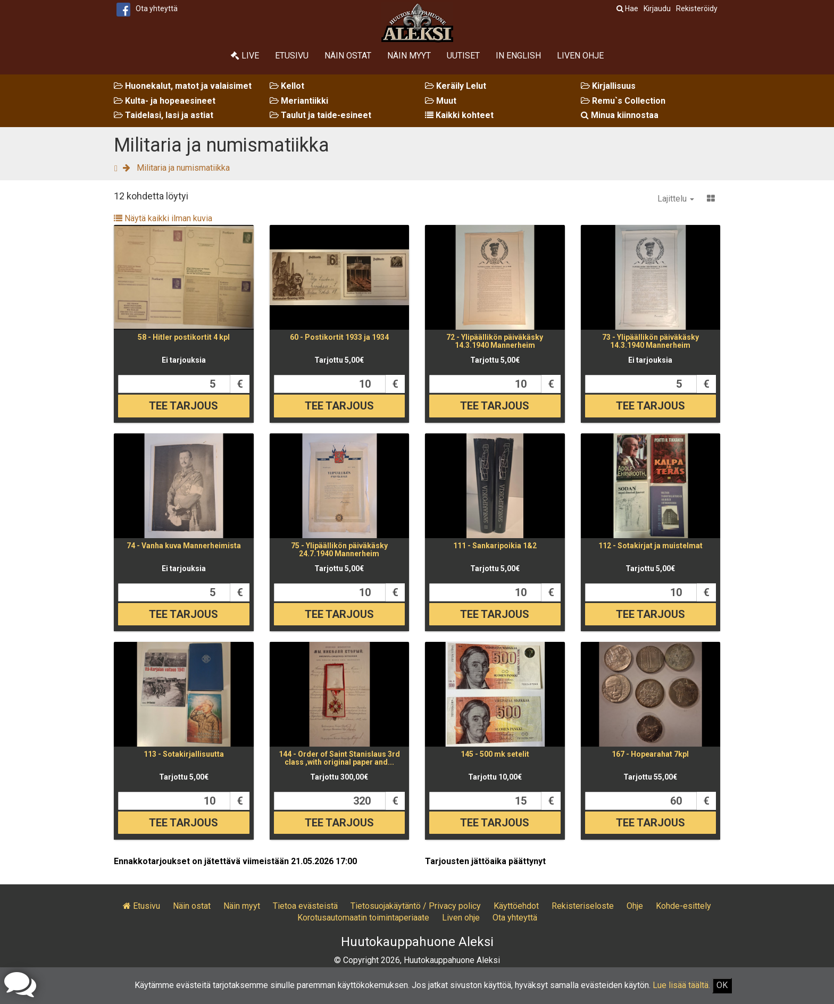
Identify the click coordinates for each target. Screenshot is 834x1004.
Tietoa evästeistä (305, 906)
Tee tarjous (183, 405)
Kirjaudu (657, 8)
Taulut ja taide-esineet (320, 115)
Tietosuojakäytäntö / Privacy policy (416, 906)
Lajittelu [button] (675, 199)
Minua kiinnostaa (619, 115)
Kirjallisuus (608, 86)
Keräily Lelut (455, 86)
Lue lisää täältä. (681, 985)
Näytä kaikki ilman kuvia (163, 218)
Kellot (287, 86)
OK (722, 985)
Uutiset (463, 56)
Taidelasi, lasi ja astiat (163, 115)
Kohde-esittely (683, 906)
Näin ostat (347, 56)
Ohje (635, 906)
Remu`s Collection (623, 101)
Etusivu (291, 56)
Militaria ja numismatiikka (183, 168)
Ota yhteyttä (157, 8)
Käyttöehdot (516, 906)
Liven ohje (580, 56)
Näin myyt (409, 56)
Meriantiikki (299, 101)
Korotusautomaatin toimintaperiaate (363, 918)
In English (518, 56)
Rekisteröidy (697, 8)
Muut (440, 101)
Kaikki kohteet (459, 115)
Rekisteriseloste (583, 906)
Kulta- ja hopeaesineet (164, 101)
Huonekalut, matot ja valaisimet (183, 86)
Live (245, 56)
